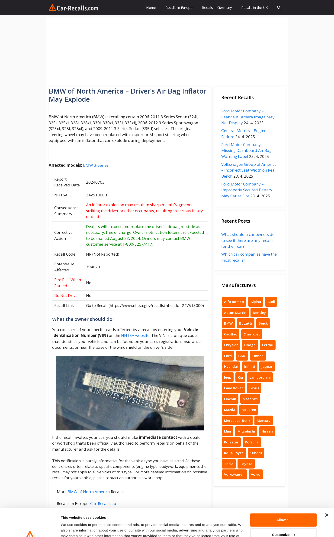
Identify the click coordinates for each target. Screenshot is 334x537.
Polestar (231, 442)
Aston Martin (235, 312)
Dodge (250, 344)
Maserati (250, 399)
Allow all (283, 493)
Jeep (227, 377)
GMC (242, 355)
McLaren (249, 409)
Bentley (259, 312)
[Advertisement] (167, 49)
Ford (228, 355)
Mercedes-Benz (237, 420)
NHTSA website (135, 335)
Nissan (267, 431)
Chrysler (231, 344)
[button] (279, 7)
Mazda (229, 409)
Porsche (252, 442)
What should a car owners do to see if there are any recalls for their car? (248, 240)
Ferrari (267, 344)
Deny (283, 523)
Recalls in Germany (217, 7)
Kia (240, 377)
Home (151, 7)
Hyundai (231, 366)
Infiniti (249, 366)
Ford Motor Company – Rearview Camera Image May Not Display (248, 116)
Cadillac (230, 334)
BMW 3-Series (96, 165)
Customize (283, 508)
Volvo (255, 474)
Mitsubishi (246, 431)
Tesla (228, 463)
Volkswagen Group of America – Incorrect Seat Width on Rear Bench (249, 170)
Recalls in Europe (179, 7)
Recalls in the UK (254, 7)
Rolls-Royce (234, 452)
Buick (263, 323)
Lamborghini (260, 377)
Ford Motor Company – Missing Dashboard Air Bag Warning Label (246, 150)
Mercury (263, 420)
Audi (271, 301)
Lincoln (230, 399)
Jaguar (267, 366)
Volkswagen (234, 474)
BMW (228, 323)
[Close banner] (326, 488)
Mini (227, 431)
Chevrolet (252, 334)
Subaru (256, 452)
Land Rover (233, 388)
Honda (257, 355)
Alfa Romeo (234, 301)
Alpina (255, 301)
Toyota (246, 463)
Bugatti (245, 323)
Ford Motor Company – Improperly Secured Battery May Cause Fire (246, 190)
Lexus (254, 388)
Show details (71, 528)
